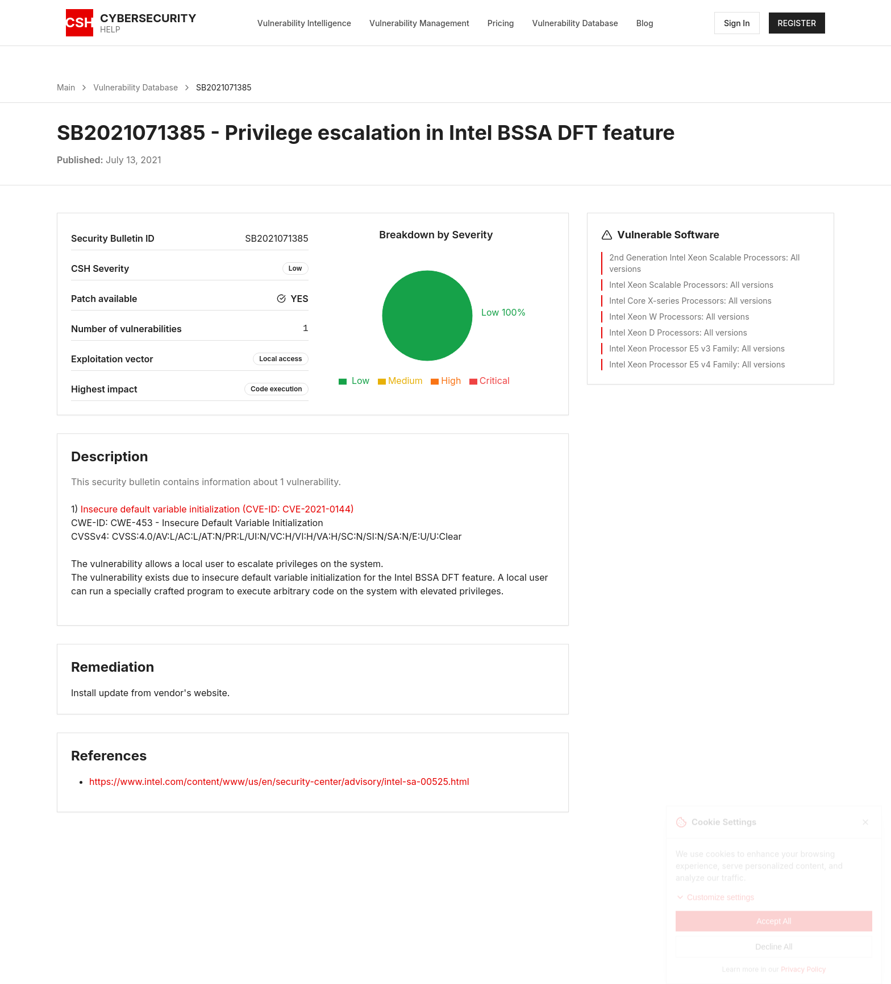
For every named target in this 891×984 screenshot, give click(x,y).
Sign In (737, 23)
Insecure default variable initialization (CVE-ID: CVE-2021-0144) (217, 509)
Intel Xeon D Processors (654, 332)
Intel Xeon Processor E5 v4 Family (673, 364)
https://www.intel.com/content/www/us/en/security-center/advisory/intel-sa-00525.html (279, 781)
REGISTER (797, 23)
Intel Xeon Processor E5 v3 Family (673, 348)
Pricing (501, 23)
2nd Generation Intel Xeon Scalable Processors (697, 257)
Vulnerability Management (419, 23)
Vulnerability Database (575, 23)
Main (66, 87)
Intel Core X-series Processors (666, 300)
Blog (644, 23)
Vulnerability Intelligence (304, 23)
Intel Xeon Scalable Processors (667, 285)
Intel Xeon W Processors (655, 316)
